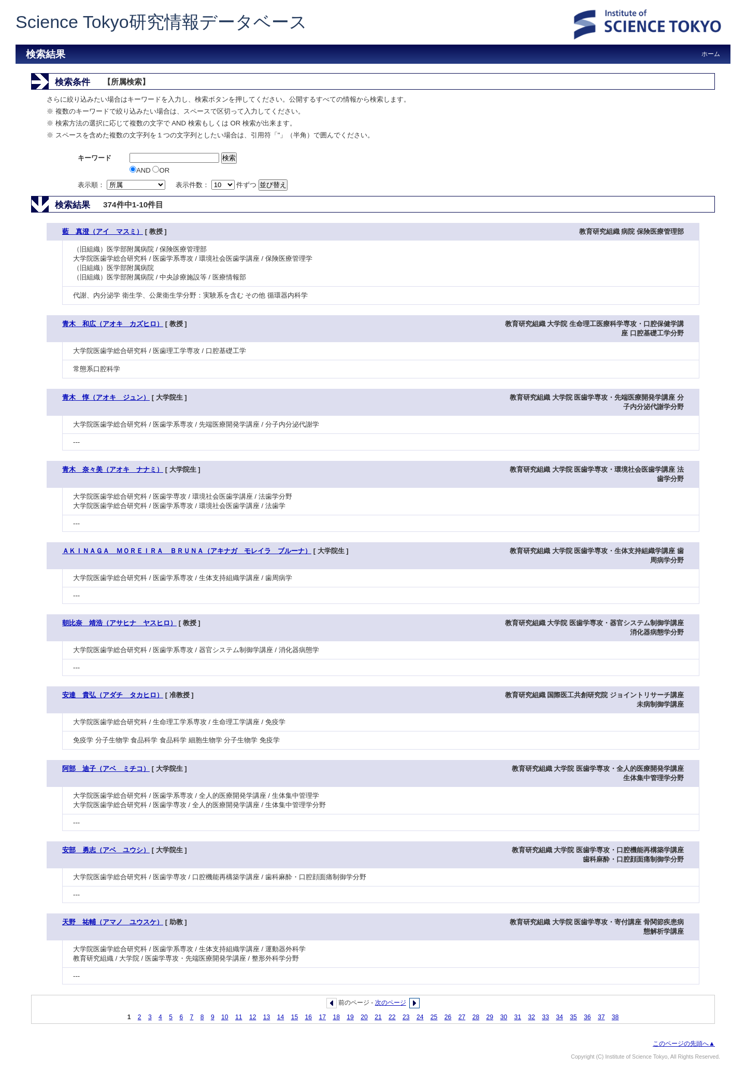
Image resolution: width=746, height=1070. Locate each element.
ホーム (710, 54)
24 (420, 1017)
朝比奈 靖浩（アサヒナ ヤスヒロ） (119, 623)
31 (517, 1017)
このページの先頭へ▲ (684, 1043)
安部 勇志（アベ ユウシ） (106, 850)
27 (462, 1017)
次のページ (390, 1002)
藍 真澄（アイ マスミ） (102, 231)
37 (601, 1017)
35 (573, 1017)
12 (252, 1017)
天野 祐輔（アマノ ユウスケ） (112, 922)
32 (531, 1017)
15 (294, 1017)
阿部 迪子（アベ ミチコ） (106, 768)
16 (308, 1017)
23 (406, 1017)
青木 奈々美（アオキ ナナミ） (112, 469)
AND (141, 170)
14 (280, 1017)
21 (378, 1017)
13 (266, 1017)
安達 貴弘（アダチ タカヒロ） (112, 695)
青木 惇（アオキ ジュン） (106, 397)
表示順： (122, 185)
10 (224, 1017)
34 (559, 1017)
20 (364, 1017)
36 (587, 1017)
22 (392, 1017)
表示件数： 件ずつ (217, 185)
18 (336, 1017)
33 (545, 1017)
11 (238, 1017)
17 (322, 1017)
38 (615, 1017)
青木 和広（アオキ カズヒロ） (112, 324)
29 (490, 1017)
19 (350, 1017)
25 (434, 1017)
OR (160, 170)
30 (503, 1017)
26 (448, 1017)
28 (476, 1017)
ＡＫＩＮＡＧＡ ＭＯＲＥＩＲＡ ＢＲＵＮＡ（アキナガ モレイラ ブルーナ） (186, 551)
